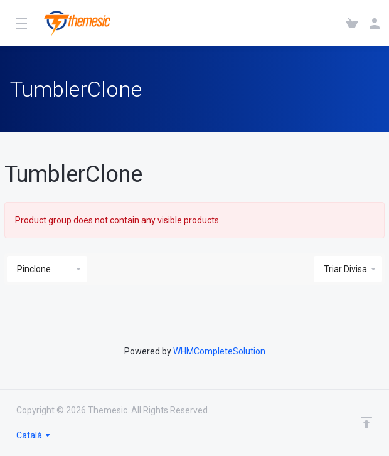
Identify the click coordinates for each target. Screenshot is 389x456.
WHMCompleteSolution (219, 351)
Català (33, 435)
